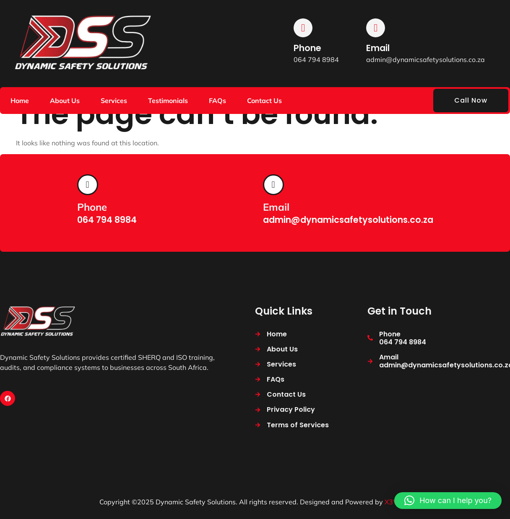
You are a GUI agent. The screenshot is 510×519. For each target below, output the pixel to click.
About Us (65, 100)
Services (114, 100)
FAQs (217, 100)
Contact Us (264, 100)
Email (378, 48)
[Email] (375, 27)
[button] (448, 500)
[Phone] (303, 27)
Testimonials (168, 100)
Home (19, 100)
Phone (307, 48)
